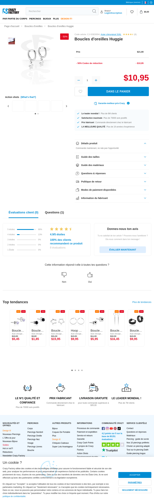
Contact (130, 428)
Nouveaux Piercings (11, 434)
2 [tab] (75, 370)
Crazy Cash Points (85, 443)
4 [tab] (82, 370)
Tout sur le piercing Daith (137, 450)
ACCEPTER (134, 475)
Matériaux (131, 435)
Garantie (81, 439)
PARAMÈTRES (135, 482)
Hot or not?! (8, 448)
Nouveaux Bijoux (10, 441)
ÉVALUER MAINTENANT (122, 249)
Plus (56, 18)
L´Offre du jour (9, 438)
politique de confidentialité (14, 496)
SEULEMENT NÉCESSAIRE (135, 490)
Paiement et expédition (87, 432)
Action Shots (82, 453)
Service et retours (85, 435)
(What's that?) (28, 97)
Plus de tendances (141, 302)
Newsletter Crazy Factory (14, 456)
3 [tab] (78, 370)
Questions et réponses (136, 432)
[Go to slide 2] (38, 113)
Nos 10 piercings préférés (138, 443)
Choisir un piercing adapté (138, 446)
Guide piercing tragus (136, 453)
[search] (58, 11)
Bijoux (47, 18)
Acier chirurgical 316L (111, 34)
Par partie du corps (15, 18)
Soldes (6, 445)
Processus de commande (88, 428)
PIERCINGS (35, 18)
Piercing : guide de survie (138, 439)
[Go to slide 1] (35, 113)
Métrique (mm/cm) (133, 2)
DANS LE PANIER (118, 91)
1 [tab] (72, 370)
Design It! (66, 18)
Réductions (8, 452)
